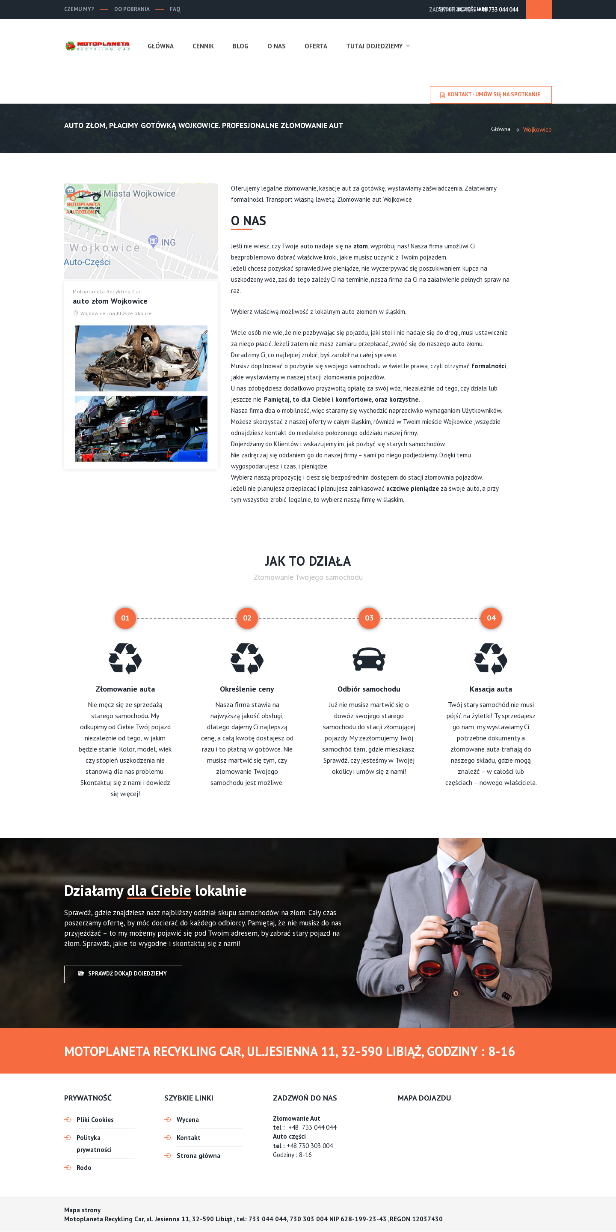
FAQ (175, 9)
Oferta (316, 46)
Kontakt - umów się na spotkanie (490, 94)
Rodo (84, 1167)
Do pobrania (132, 9)
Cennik (203, 46)
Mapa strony (82, 1210)
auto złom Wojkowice (110, 301)
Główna (161, 46)
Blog (241, 46)
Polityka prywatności (94, 1144)
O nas (276, 46)
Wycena (188, 1120)
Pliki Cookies (95, 1120)
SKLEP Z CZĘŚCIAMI (510, 9)
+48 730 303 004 (310, 1146)
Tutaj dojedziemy (374, 46)
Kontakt (189, 1138)
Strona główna (198, 1155)
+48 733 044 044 (443, 9)
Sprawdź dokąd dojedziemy (122, 974)
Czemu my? (79, 9)
